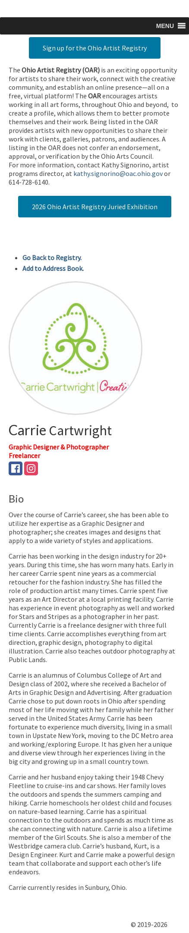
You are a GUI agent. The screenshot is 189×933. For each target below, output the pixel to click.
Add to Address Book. (53, 268)
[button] (165, 26)
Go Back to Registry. (52, 257)
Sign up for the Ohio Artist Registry (95, 48)
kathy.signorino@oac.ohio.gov (118, 173)
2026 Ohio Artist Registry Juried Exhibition (95, 206)
